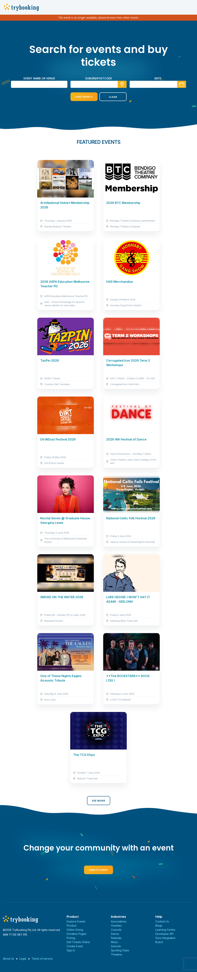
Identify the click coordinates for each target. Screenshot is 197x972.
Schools (116, 946)
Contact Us (162, 921)
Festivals (116, 938)
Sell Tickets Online (78, 942)
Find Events (84, 96)
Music (114, 942)
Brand (159, 942)
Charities (116, 925)
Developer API (164, 933)
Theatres (116, 954)
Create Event (98, 870)
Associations (118, 921)
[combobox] (98, 84)
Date (157, 78)
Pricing (71, 938)
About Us (8, 958)
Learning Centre (165, 929)
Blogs (158, 925)
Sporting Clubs (120, 950)
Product (71, 925)
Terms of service (42, 958)
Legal (22, 958)
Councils (116, 929)
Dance (115, 933)
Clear (113, 97)
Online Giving (75, 929)
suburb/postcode (98, 78)
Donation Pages (76, 933)
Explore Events (76, 921)
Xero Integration (165, 938)
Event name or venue (39, 78)
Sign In (71, 950)
